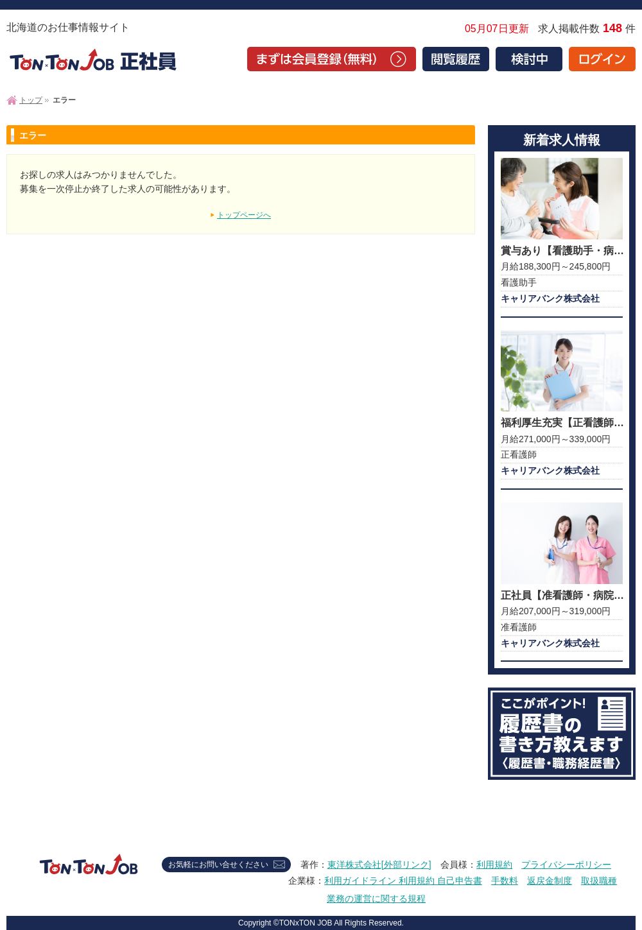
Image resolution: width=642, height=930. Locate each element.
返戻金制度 (549, 880)
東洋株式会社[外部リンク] (379, 864)
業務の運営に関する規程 (376, 898)
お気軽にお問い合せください (218, 864)
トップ (30, 100)
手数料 (504, 880)
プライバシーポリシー (566, 864)
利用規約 (494, 864)
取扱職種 (599, 880)
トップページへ (244, 215)
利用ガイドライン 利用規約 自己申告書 (403, 880)
